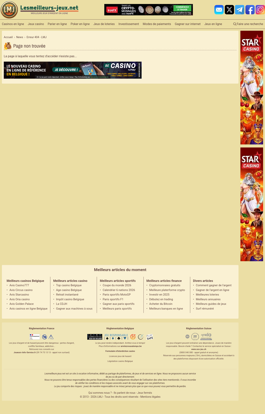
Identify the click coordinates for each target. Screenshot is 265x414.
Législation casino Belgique (120, 361)
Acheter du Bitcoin (160, 304)
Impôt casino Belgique (70, 299)
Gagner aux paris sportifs (118, 304)
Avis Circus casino (21, 290)
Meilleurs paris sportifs (117, 308)
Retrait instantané (67, 294)
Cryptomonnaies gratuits (164, 285)
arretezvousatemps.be (131, 346)
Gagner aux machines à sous (74, 308)
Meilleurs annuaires (208, 299)
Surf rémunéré (205, 308)
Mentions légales (150, 396)
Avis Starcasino (19, 294)
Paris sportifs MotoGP (117, 294)
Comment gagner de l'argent (213, 285)
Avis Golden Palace (21, 304)
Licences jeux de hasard (120, 356)
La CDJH (61, 304)
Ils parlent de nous (124, 392)
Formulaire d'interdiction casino (120, 351)
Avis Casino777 (19, 285)
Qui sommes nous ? (100, 392)
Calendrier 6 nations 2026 (119, 290)
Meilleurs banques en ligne (166, 308)
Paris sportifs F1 (113, 299)
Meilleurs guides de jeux (211, 304)
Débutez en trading (161, 299)
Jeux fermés (144, 392)
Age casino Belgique (69, 290)
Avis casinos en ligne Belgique (28, 308)
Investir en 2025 (159, 294)
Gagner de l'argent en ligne (212, 290)
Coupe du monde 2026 (117, 285)
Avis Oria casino (19, 299)
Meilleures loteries (207, 294)
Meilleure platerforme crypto (167, 290)
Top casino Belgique (69, 285)
